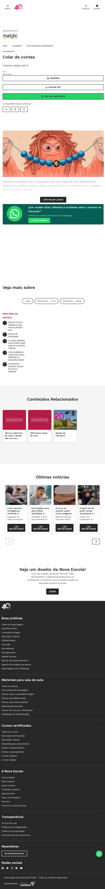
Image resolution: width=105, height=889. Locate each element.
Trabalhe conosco (11, 789)
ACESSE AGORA (39, 220)
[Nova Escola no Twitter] (7, 868)
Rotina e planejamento (13, 752)
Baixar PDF (53, 87)
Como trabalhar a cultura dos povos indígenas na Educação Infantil (13, 356)
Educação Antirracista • (13, 736)
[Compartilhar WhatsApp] (6, 109)
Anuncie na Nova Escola (14, 805)
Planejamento (9, 652)
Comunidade (8, 777)
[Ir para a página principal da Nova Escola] (18, 7)
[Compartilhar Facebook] (15, 109)
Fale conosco (8, 781)
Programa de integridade (14, 827)
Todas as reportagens (12, 624)
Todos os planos (10, 686)
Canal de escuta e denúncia (16, 835)
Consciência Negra (11, 632)
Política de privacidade (13, 831)
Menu (8, 7)
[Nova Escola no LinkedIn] (16, 868)
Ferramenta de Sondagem (15, 690)
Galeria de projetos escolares (16, 664)
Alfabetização (8, 640)
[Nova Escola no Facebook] (3, 868)
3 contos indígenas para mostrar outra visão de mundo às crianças (14, 344)
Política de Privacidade (10, 334)
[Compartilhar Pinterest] (24, 109)
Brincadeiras (8, 648)
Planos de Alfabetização (14, 698)
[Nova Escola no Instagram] (12, 868)
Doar (52, 591)
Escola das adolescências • (15, 660)
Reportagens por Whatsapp (15, 669)
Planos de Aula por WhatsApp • (17, 710)
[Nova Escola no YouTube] (21, 868)
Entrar (97, 7)
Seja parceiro (8, 793)
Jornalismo (17, 45)
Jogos (27, 301)
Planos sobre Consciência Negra (18, 694)
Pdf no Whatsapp (53, 96)
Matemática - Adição (72, 301)
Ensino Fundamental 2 (13, 748)
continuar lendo (53, 199)
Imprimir (53, 78)
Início (5, 45)
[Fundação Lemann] (27, 884)
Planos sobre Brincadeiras (15, 702)
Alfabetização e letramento (15, 744)
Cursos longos (9, 760)
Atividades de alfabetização (15, 714)
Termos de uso (9, 823)
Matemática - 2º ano (46, 301)
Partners (6, 801)
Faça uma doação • (11, 797)
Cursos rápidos (9, 756)
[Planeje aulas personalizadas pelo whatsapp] (99, 853)
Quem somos (8, 785)
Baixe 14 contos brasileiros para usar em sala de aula (12, 326)
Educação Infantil (10, 636)
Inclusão (6, 644)
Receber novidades (14, 854)
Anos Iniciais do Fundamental (40, 45)
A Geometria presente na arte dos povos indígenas (13, 367)
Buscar (86, 7)
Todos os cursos (10, 732)
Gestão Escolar (9, 657)
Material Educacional (12, 706)
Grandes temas (9, 628)
